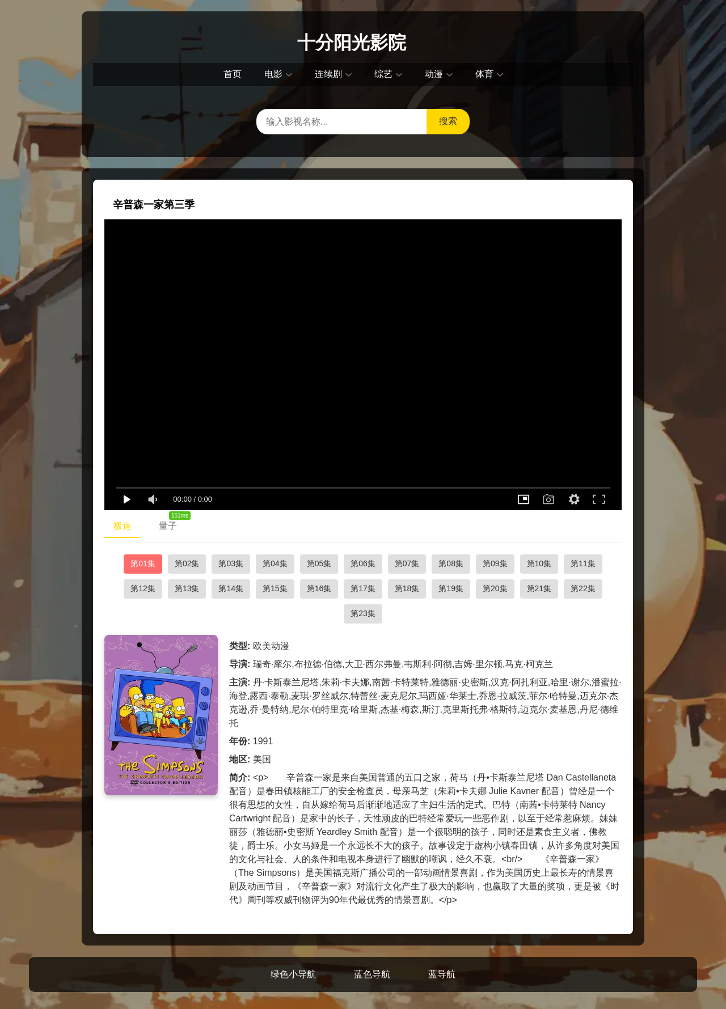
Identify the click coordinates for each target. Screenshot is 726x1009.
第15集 (275, 588)
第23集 (363, 613)
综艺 (383, 74)
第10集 (539, 563)
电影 (273, 74)
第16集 (319, 588)
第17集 (363, 588)
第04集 (275, 563)
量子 (172, 523)
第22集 (583, 588)
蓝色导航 (372, 974)
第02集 (187, 563)
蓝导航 (441, 974)
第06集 (363, 563)
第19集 (450, 588)
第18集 (407, 588)
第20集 (495, 588)
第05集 (319, 563)
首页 (232, 74)
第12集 (142, 588)
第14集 (230, 588)
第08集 (450, 563)
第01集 (142, 563)
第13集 (187, 588)
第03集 (230, 563)
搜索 (448, 121)
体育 (484, 74)
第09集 (495, 563)
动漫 (434, 74)
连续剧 (328, 74)
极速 (122, 526)
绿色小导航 (293, 974)
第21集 (539, 588)
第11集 (583, 563)
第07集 (407, 563)
